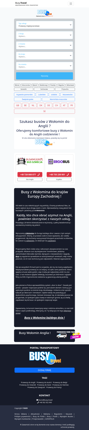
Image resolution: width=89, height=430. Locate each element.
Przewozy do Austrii (44, 382)
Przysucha (65, 89)
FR (71, 105)
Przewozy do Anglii (28, 382)
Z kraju (21, 33)
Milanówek (70, 85)
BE (25, 105)
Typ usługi (22, 23)
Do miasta (22, 64)
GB (17, 105)
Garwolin (24, 89)
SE (44, 111)
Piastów (53, 85)
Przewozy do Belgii (60, 382)
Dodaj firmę (44, 370)
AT (64, 105)
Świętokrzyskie (27, 99)
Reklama (47, 414)
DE (48, 105)
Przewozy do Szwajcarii (36, 387)
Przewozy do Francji (53, 387)
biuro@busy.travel (46, 400)
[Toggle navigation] (71, 4)
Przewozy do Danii (44, 385)
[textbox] (44, 35)
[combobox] (45, 25)
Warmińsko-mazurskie (58, 99)
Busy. (26, 3)
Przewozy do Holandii (27, 385)
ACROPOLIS (49, 419)
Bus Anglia (30, 179)
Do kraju (22, 54)
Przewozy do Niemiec (60, 385)
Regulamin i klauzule (63, 414)
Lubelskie (41, 94)
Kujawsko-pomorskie (25, 94)
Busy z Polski (52, 416)
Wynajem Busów (66, 416)
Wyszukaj (44, 76)
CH (56, 105)
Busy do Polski (39, 416)
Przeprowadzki (38, 419)
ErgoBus (59, 179)
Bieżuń (35, 85)
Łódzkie (54, 94)
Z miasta (22, 44)
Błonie (17, 85)
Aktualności (35, 414)
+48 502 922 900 (45, 402)
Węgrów (61, 85)
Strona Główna (21, 414)
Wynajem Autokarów (22, 419)
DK (41, 105)
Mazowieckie (68, 94)
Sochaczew (44, 89)
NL (33, 105)
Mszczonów (26, 85)
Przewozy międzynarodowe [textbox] (29, 26)
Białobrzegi (44, 85)
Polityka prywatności (23, 416)
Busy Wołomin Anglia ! (35, 333)
